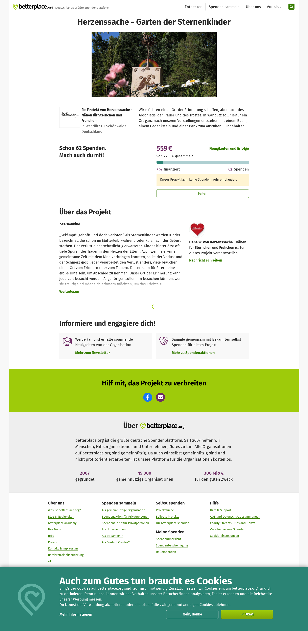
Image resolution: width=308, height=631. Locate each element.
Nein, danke (192, 614)
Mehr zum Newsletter (92, 353)
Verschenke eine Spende (226, 529)
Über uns (253, 7)
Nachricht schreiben (205, 260)
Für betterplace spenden (172, 523)
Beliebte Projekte (167, 516)
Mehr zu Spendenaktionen (193, 353)
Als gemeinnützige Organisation (123, 510)
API (50, 561)
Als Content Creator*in (117, 542)
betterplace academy (62, 523)
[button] (147, 397)
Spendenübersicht (168, 539)
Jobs (51, 536)
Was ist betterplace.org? (64, 510)
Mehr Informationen (76, 614)
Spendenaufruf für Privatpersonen (125, 523)
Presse (52, 542)
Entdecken (194, 7)
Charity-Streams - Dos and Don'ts (232, 523)
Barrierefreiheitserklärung (66, 555)
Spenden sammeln (224, 7)
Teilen (203, 193)
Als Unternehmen (114, 529)
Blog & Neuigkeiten (61, 516)
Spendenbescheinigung (172, 545)
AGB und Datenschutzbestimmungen (235, 516)
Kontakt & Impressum (63, 548)
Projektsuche (165, 510)
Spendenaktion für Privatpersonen (125, 516)
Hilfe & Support (220, 510)
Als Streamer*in (112, 536)
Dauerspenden (166, 552)
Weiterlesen (69, 291)
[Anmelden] (275, 7)
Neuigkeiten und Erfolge (229, 148)
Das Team (54, 529)
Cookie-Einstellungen (224, 536)
